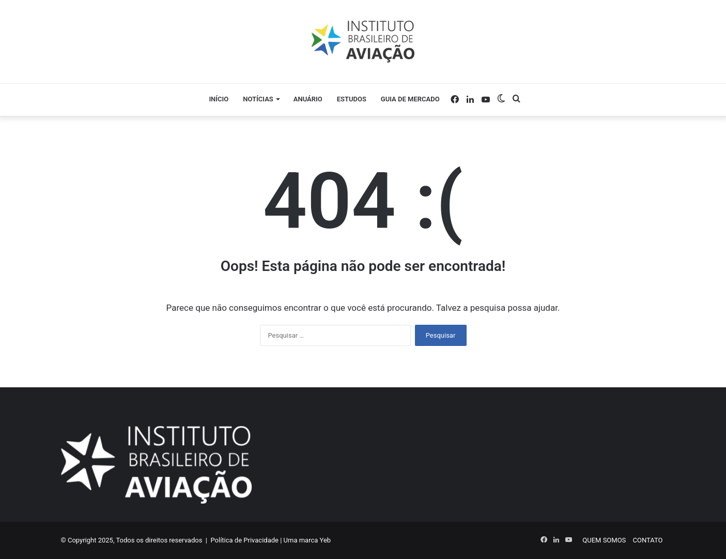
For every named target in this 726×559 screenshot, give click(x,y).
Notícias (258, 99)
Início (218, 99)
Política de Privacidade (244, 540)
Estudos (351, 99)
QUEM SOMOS (604, 540)
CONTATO (648, 540)
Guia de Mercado (410, 99)
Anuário (308, 99)
